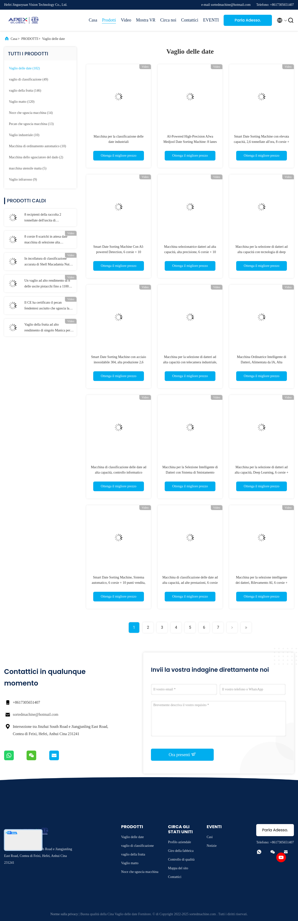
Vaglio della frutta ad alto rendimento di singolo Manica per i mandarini (48, 328)
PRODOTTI (29, 39)
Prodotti (109, 20)
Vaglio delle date (53, 39)
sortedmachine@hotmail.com (35, 714)
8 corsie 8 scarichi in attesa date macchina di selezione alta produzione (45, 240)
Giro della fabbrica (181, 851)
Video (126, 20)
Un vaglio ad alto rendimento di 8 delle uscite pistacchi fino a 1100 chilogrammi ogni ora (47, 284)
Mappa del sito (178, 868)
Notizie (212, 846)
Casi (210, 837)
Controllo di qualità (181, 859)
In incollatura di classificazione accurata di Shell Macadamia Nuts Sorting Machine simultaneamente (47, 262)
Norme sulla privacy (64, 914)
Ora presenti (182, 754)
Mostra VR (145, 20)
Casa (93, 20)
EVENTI (211, 20)
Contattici (189, 20)
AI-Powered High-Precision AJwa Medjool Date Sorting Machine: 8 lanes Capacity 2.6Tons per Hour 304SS (190, 142)
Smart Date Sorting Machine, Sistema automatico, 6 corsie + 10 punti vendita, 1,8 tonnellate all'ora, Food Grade (119, 583)
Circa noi (168, 20)
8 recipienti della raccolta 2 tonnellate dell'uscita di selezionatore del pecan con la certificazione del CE (44, 218)
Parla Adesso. (248, 20)
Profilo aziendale (179, 842)
